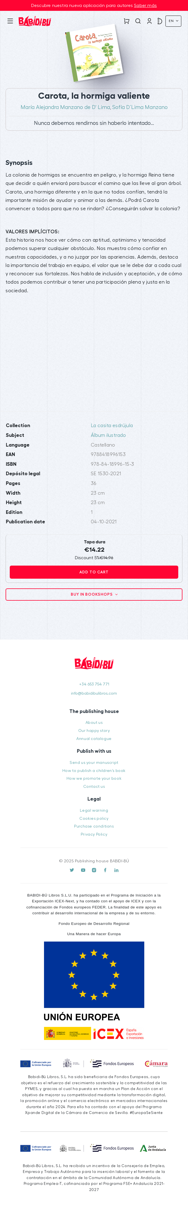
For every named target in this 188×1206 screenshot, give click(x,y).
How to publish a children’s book (94, 771)
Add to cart (94, 572)
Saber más (145, 5)
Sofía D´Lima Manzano (140, 107)
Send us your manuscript (94, 763)
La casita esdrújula (112, 425)
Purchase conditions (94, 826)
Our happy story (94, 731)
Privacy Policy (94, 834)
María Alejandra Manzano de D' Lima (65, 107)
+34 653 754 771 (94, 684)
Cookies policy (93, 818)
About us (94, 722)
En (172, 21)
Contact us (94, 786)
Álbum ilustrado (108, 435)
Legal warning (94, 810)
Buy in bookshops (92, 594)
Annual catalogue (94, 739)
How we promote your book (94, 778)
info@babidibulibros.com (94, 693)
